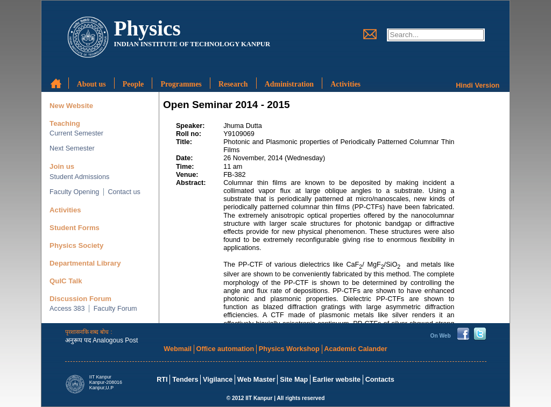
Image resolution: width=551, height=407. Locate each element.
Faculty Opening (74, 192)
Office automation (225, 349)
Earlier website (337, 379)
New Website (71, 106)
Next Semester (72, 148)
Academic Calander (355, 349)
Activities (65, 210)
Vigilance (217, 379)
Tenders (185, 379)
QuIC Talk (66, 281)
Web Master (256, 379)
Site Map (294, 379)
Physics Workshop (289, 349)
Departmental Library (85, 263)
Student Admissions (79, 177)
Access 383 (67, 308)
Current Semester (76, 133)
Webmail (178, 349)
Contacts (379, 379)
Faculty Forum (115, 308)
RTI (162, 379)
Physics (147, 28)
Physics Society (76, 245)
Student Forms (75, 228)
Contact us (124, 192)
